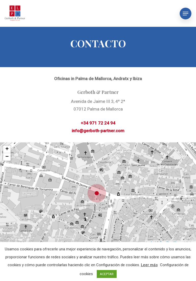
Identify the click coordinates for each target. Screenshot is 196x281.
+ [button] (7, 149)
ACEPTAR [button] (107, 274)
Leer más (149, 265)
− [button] (7, 157)
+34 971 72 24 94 (98, 123)
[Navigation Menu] (185, 13)
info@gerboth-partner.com (98, 130)
